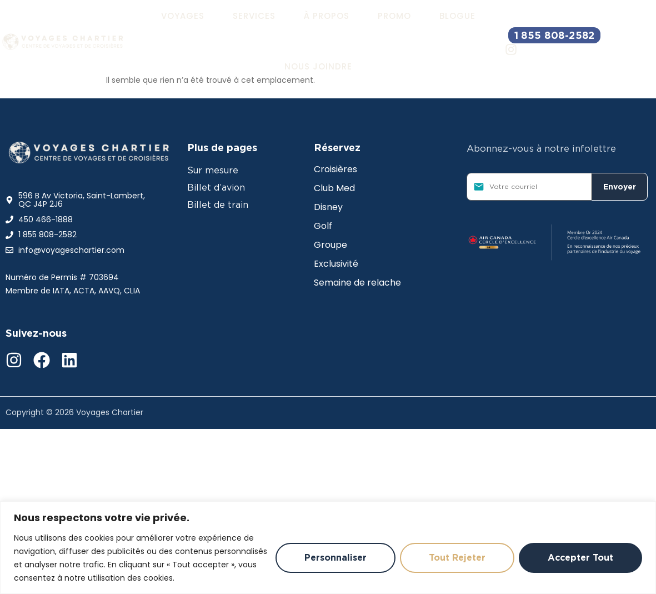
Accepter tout (579, 557)
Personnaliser (330, 557)
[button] (182, 16)
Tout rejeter (453, 557)
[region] (328, 547)
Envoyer (619, 186)
